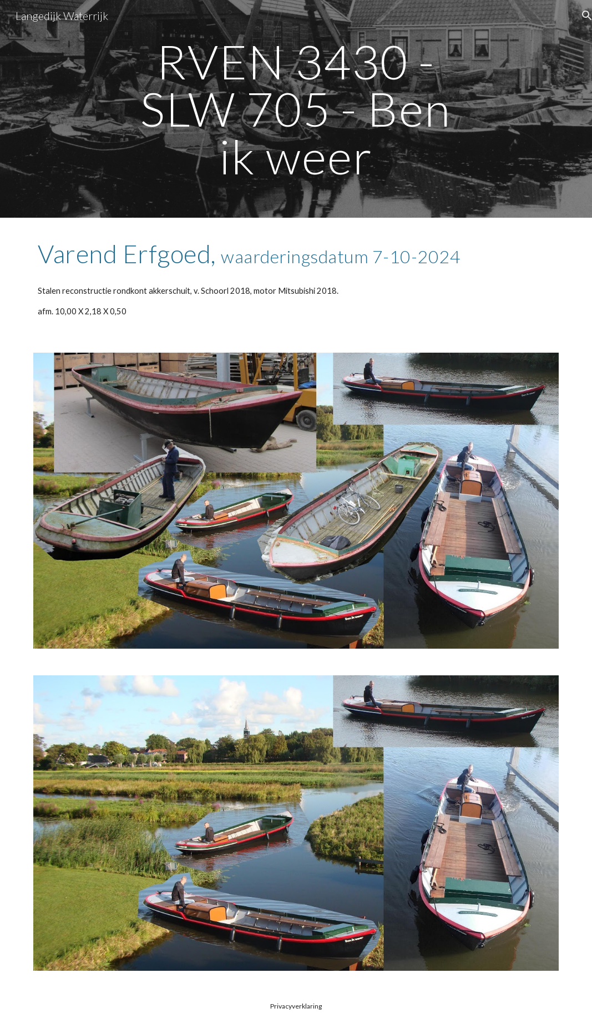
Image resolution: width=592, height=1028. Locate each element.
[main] (296, 108)
